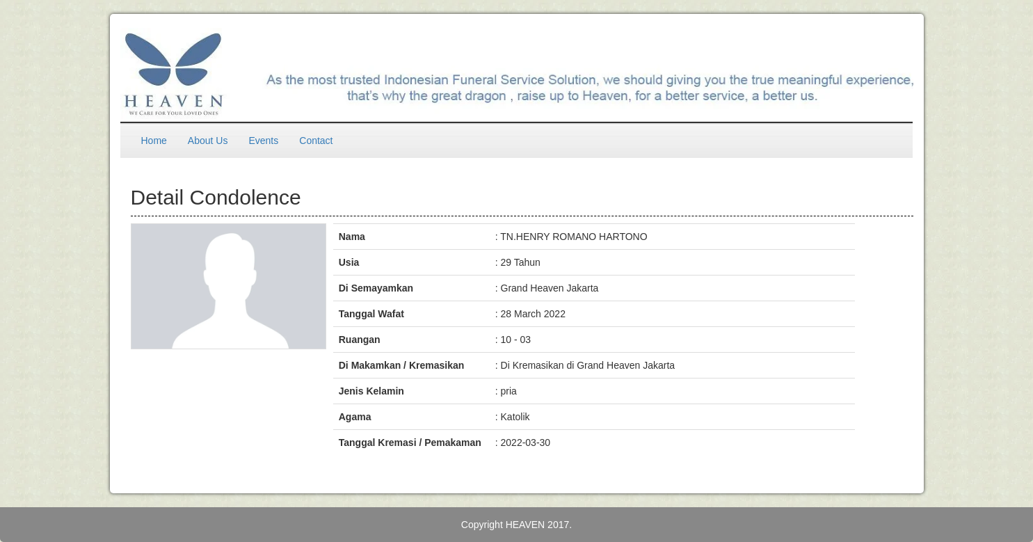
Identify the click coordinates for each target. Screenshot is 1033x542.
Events (263, 140)
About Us (208, 140)
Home (154, 140)
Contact (316, 140)
